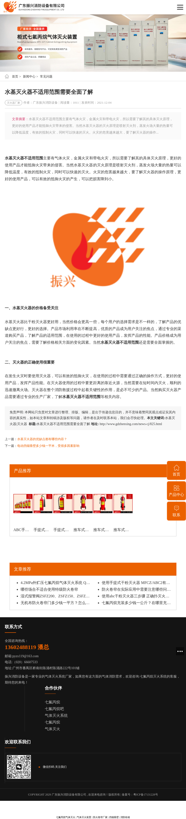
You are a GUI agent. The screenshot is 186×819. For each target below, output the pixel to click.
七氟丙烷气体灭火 (65, 817)
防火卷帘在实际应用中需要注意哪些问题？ (137, 589)
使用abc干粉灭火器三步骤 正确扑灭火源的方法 (137, 596)
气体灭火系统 (56, 715)
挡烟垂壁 (114, 817)
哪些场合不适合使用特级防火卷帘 (49, 589)
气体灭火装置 (84, 817)
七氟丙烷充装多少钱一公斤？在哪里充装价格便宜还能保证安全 (137, 603)
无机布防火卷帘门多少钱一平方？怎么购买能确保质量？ (56, 603)
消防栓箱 (125, 817)
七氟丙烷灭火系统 (153, 676)
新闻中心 (29, 76)
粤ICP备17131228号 (145, 794)
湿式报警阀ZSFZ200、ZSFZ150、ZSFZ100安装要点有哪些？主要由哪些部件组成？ (56, 596)
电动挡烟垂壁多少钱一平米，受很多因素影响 (48, 446)
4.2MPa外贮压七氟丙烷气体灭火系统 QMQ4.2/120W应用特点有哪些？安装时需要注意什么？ (56, 583)
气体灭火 (52, 729)
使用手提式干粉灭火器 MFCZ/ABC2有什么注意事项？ (137, 583)
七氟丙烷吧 (54, 709)
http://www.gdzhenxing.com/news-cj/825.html (131, 424)
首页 (15, 76)
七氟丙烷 (52, 702)
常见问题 (46, 76)
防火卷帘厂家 (100, 817)
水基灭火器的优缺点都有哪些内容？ (42, 439)
